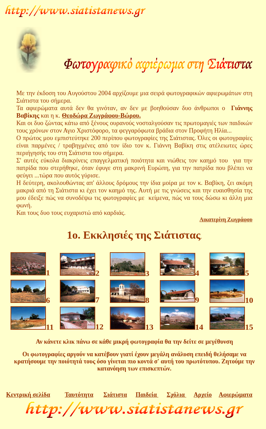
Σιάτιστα (115, 394)
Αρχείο (203, 394)
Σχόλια (176, 394)
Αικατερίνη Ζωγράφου (226, 219)
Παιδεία (147, 394)
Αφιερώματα (235, 394)
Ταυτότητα (79, 394)
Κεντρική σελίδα (28, 394)
